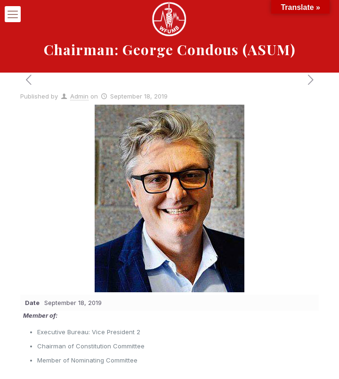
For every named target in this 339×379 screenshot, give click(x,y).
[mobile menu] (13, 14)
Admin (79, 96)
